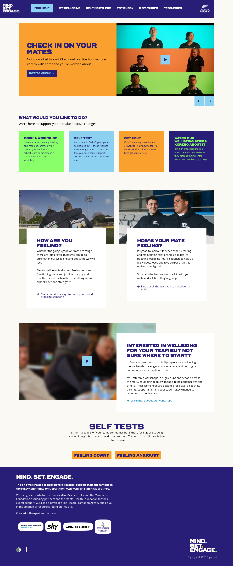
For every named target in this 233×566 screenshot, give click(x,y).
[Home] (203, 545)
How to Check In (42, 73)
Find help (42, 8)
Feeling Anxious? (138, 455)
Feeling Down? (91, 455)
